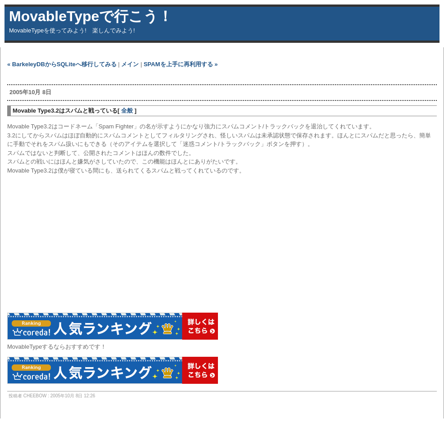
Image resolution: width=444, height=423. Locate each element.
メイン (130, 64)
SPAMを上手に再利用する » (180, 64)
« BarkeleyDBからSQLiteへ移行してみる (62, 64)
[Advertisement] (112, 76)
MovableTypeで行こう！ (90, 16)
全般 (127, 110)
